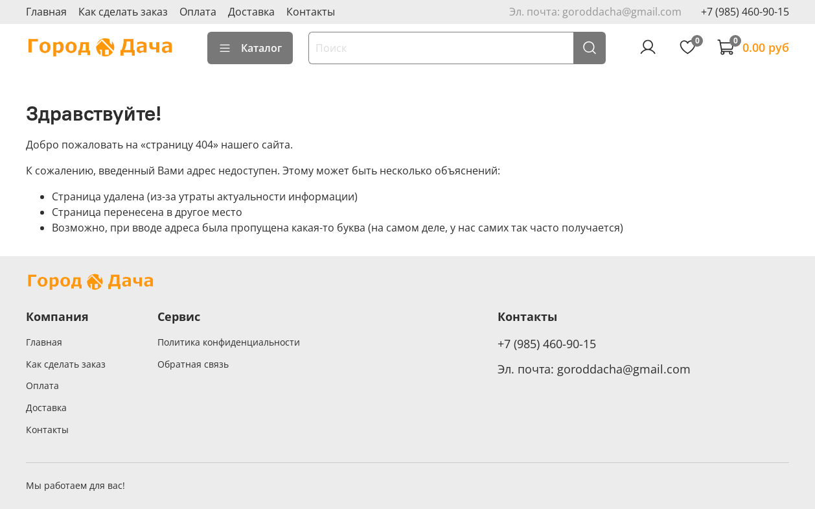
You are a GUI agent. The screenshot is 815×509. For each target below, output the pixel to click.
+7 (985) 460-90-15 (745, 12)
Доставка (251, 12)
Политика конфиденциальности (228, 342)
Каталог (250, 48)
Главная (46, 12)
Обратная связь (193, 364)
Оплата (197, 12)
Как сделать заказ (123, 12)
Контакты (310, 12)
